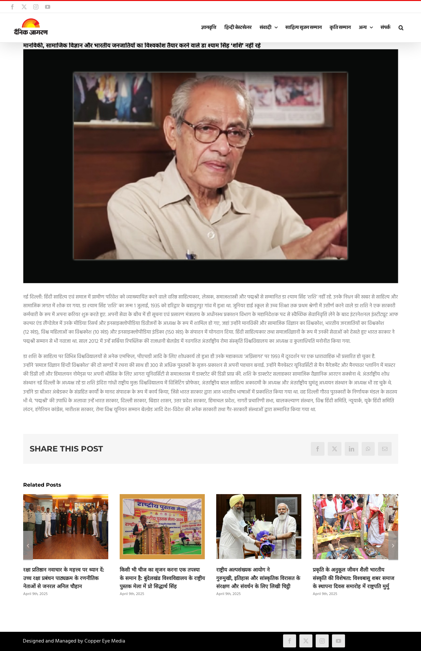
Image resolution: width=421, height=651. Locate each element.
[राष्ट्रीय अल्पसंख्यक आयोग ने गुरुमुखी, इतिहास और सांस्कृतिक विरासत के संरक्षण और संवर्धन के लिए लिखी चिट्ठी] (258, 498)
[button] (400, 27)
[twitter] (305, 640)
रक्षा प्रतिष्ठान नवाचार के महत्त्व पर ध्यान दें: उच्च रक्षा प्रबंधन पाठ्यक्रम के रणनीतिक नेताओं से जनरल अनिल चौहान (63, 578)
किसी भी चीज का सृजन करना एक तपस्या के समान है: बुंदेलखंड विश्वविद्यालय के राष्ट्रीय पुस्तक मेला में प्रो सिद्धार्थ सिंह (162, 578)
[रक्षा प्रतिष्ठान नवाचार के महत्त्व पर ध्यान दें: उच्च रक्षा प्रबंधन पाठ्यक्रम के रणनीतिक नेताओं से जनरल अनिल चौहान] (65, 498)
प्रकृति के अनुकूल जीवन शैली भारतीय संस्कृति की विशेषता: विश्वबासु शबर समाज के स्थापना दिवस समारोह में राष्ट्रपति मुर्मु (353, 578)
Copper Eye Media (104, 641)
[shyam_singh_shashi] (210, 166)
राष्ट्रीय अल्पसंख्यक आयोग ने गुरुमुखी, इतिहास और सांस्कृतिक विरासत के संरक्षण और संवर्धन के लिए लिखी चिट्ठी (258, 578)
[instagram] (322, 640)
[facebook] (289, 640)
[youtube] (338, 640)
